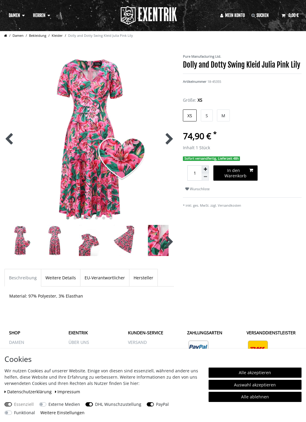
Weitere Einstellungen (62, 412)
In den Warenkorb (238, 173)
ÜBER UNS (78, 342)
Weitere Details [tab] (60, 278)
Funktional (24, 412)
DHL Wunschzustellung (118, 404)
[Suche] (263, 15)
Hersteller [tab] (143, 278)
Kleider (57, 35)
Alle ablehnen (255, 397)
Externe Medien (64, 404)
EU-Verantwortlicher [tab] (105, 278)
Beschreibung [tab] (23, 278)
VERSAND (137, 342)
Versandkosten (229, 205)
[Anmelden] (232, 15)
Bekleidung (37, 35)
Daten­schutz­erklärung (28, 391)
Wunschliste (197, 188)
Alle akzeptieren (255, 372)
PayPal (162, 404)
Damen (14, 15)
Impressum (67, 391)
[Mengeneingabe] (194, 173)
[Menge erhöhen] (205, 169)
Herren (39, 15)
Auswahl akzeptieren (255, 385)
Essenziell (24, 404)
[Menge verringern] (205, 177)
